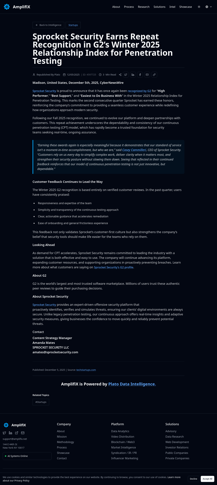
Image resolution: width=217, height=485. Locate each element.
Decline (193, 478)
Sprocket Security (45, 91)
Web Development (177, 441)
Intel (172, 7)
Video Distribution (122, 436)
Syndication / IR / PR (124, 452)
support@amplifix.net (15, 438)
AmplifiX (21, 6)
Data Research (174, 436)
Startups (73, 25)
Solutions (159, 7)
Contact (62, 458)
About (116, 7)
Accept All (207, 478)
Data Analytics (120, 431)
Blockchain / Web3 (123, 441)
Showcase (185, 7)
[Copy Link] (154, 75)
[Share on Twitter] (126, 75)
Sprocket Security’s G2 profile (115, 267)
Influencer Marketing (124, 458)
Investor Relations (177, 447)
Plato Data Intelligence (132, 383)
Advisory (170, 431)
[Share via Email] (147, 75)
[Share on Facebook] (140, 75)
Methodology (65, 441)
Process (129, 7)
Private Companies (177, 458)
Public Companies (176, 452)
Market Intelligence (123, 447)
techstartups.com (86, 369)
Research (144, 7)
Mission (62, 436)
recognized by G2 (142, 91)
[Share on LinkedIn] (133, 75)
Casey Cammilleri (134, 150)
